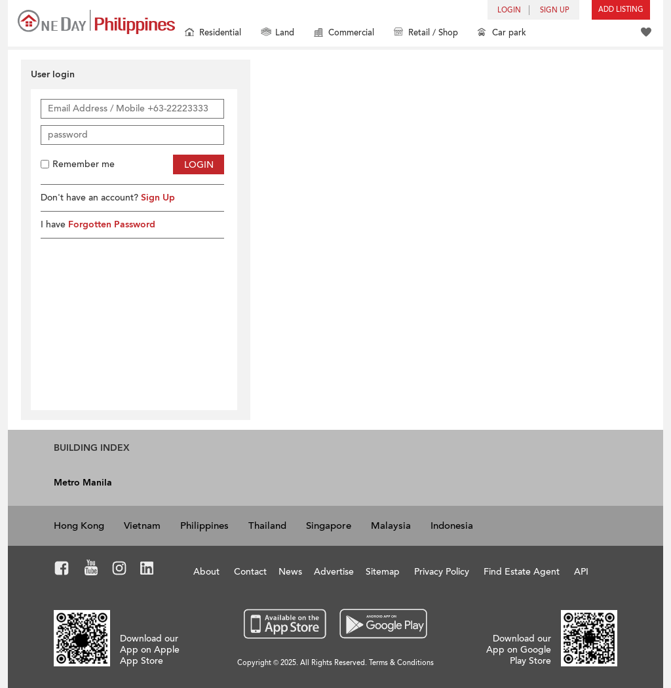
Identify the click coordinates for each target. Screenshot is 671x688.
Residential (213, 34)
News (290, 571)
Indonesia (452, 525)
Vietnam (142, 525)
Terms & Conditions (401, 663)
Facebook (62, 570)
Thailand (267, 525)
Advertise (334, 571)
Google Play (382, 624)
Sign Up (158, 197)
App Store (285, 624)
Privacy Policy (441, 571)
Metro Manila (83, 482)
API (581, 571)
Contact (250, 571)
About (206, 571)
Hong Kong (79, 525)
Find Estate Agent (522, 571)
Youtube (91, 570)
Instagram (119, 570)
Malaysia (391, 525)
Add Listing (620, 9)
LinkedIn (147, 570)
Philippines (204, 525)
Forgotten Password (111, 224)
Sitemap (383, 571)
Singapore (328, 525)
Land (277, 34)
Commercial (344, 34)
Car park (502, 34)
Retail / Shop (426, 34)
